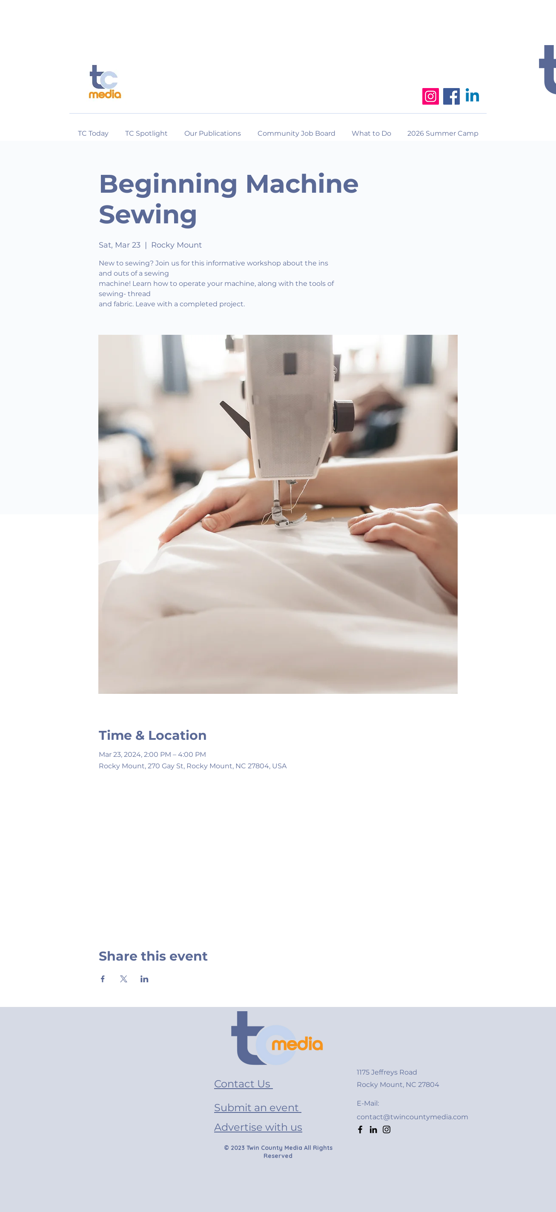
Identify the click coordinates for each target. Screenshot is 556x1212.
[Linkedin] (472, 96)
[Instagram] (430, 96)
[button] (371, 130)
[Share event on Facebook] (103, 978)
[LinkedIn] (373, 1129)
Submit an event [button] (257, 1107)
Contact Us (243, 1084)
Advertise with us (258, 1127)
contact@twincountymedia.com (412, 1117)
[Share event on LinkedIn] (144, 978)
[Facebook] (451, 96)
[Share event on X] (124, 978)
